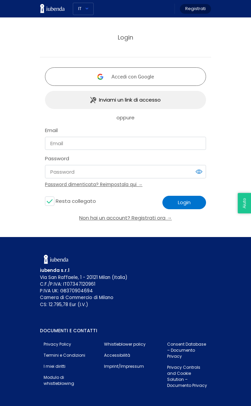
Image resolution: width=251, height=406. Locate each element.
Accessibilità (117, 355)
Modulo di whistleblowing (59, 380)
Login (184, 202)
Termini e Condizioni (64, 355)
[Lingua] (83, 9)
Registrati (195, 8)
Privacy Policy (57, 344)
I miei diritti (54, 366)
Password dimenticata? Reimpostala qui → (94, 184)
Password (57, 158)
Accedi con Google (132, 76)
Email (51, 130)
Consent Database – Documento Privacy (186, 350)
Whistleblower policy (125, 344)
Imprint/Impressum (124, 366)
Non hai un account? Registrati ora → (125, 217)
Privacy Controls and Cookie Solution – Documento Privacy (187, 376)
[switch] (199, 171)
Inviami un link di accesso (130, 99)
